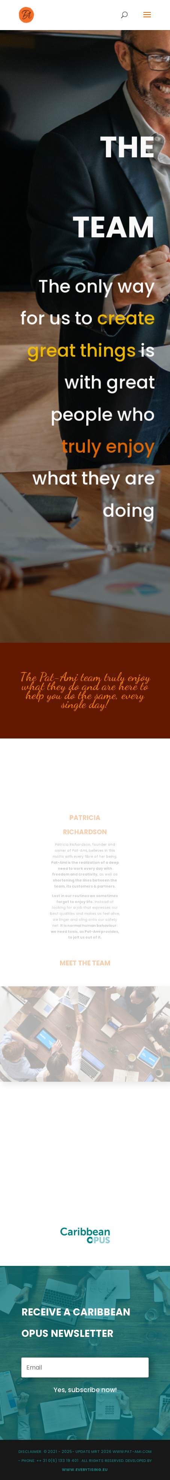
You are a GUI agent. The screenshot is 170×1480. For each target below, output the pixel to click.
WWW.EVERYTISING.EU (85, 1469)
